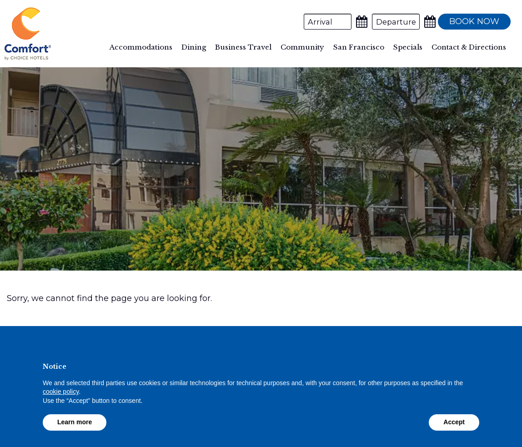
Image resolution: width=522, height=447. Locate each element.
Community (302, 47)
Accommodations (141, 47)
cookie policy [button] (61, 391)
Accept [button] (454, 422)
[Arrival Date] (327, 22)
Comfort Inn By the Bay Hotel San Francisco (28, 33)
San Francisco (358, 47)
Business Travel (243, 47)
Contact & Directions (469, 47)
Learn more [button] (74, 422)
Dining (193, 47)
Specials (407, 47)
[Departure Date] (396, 22)
